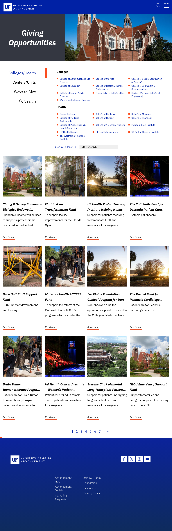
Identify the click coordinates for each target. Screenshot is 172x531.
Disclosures (90, 488)
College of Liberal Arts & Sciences (72, 95)
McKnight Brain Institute (143, 125)
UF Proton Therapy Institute (145, 132)
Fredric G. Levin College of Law (110, 93)
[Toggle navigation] (166, 4)
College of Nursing (105, 118)
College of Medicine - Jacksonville (70, 120)
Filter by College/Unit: (66, 147)
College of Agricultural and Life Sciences (75, 80)
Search (27, 101)
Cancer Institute (68, 114)
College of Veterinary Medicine (110, 125)
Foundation (90, 483)
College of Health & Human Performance (109, 87)
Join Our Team (92, 478)
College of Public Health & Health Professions (73, 127)
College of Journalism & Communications (143, 87)
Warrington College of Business (75, 100)
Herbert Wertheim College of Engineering (145, 95)
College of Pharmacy (141, 118)
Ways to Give (25, 91)
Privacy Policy (91, 493)
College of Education (70, 86)
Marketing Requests (61, 497)
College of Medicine (141, 114)
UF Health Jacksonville (107, 132)
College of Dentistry (105, 114)
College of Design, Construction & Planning (146, 80)
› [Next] (103, 431)
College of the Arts (105, 78)
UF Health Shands (69, 132)
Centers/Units (24, 82)
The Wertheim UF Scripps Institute (72, 137)
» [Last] (108, 431)
